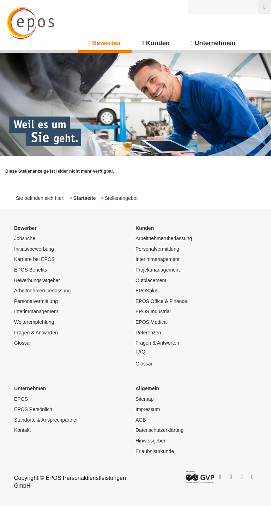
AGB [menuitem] (141, 420)
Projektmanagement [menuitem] (158, 270)
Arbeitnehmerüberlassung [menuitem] (42, 290)
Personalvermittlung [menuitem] (36, 301)
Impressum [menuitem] (148, 409)
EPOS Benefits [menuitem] (30, 270)
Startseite (84, 198)
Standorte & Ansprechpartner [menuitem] (46, 420)
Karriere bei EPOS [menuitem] (34, 259)
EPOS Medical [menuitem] (152, 322)
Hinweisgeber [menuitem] (150, 441)
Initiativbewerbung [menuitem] (34, 249)
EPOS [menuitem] (21, 399)
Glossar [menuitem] (22, 343)
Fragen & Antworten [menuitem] (36, 332)
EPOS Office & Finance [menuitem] (161, 301)
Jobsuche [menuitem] (24, 238)
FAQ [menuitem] (140, 352)
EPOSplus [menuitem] (147, 290)
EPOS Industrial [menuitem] (153, 311)
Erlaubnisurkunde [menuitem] (155, 451)
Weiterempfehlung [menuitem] (34, 322)
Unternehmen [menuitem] (215, 43)
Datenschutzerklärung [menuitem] (159, 430)
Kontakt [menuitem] (22, 430)
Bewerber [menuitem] (106, 43)
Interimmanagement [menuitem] (36, 311)
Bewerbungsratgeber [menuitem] (37, 280)
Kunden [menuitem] (158, 43)
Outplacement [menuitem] (151, 280)
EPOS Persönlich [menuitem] (33, 409)
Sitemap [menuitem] (144, 399)
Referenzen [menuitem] (148, 332)
